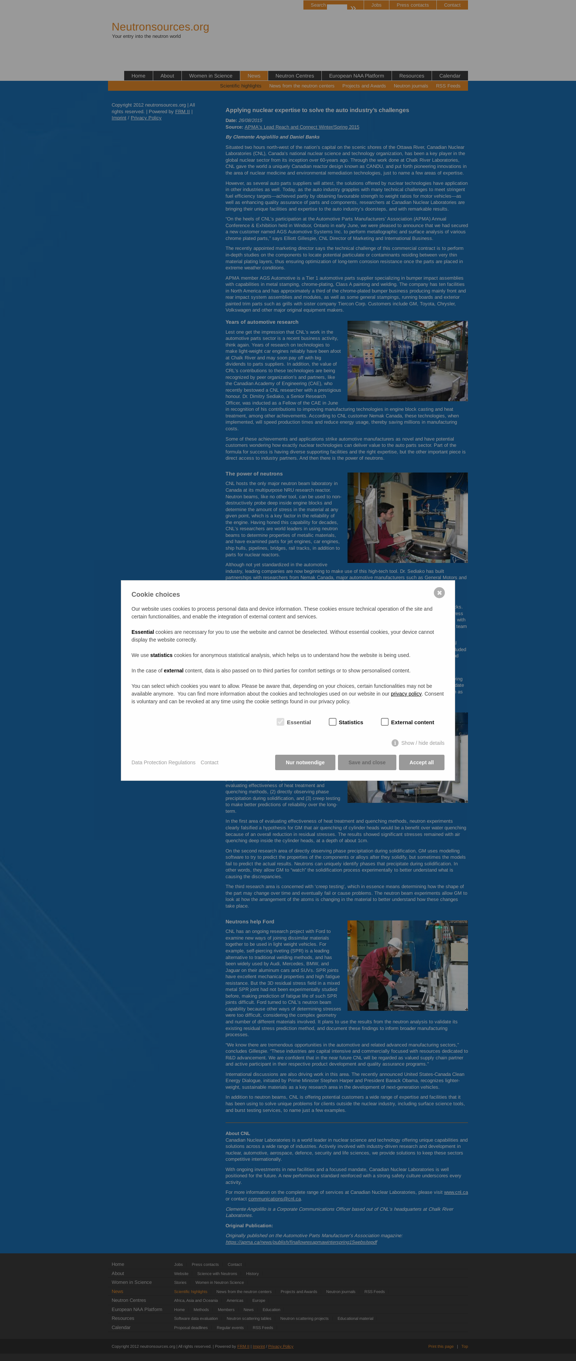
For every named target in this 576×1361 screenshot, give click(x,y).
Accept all (422, 762)
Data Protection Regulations (163, 762)
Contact (209, 762)
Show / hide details (422, 743)
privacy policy (406, 694)
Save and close (367, 762)
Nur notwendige (305, 762)
